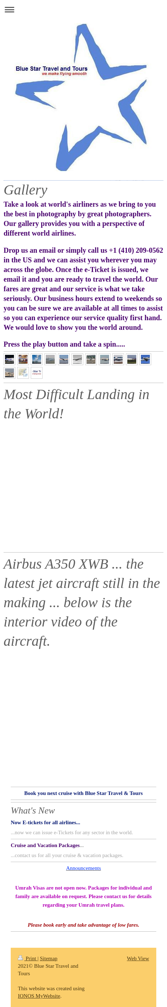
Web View (138, 958)
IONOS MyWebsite (39, 996)
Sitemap (48, 958)
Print (28, 958)
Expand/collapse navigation (83, 9)
